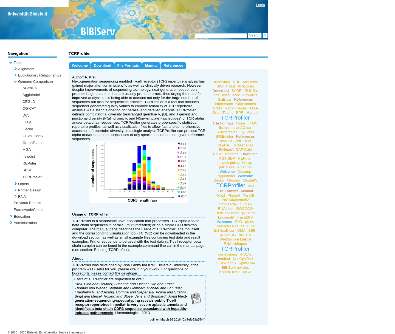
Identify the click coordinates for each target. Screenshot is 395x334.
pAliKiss (248, 213)
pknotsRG (228, 235)
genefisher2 (227, 254)
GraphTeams (32, 143)
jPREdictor (224, 136)
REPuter (29, 163)
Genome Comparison (35, 82)
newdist (28, 156)
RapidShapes (236, 108)
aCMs (217, 108)
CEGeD (28, 102)
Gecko (27, 129)
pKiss (249, 222)
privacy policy (228, 163)
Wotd (220, 195)
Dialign (247, 163)
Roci (247, 141)
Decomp (244, 171)
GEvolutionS (32, 136)
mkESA (245, 235)
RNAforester (227, 132)
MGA (26, 150)
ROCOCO (244, 208)
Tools (18, 63)
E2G (238, 222)
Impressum (224, 104)
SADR (237, 91)
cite (133, 269)
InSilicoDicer (224, 230)
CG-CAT (29, 108)
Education (22, 216)
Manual (151, 65)
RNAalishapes (235, 244)
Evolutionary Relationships (39, 75)
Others (23, 184)
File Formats (128, 65)
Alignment (26, 69)
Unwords (250, 95)
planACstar (242, 128)
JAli (238, 141)
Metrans (233, 180)
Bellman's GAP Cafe (235, 150)
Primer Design (29, 190)
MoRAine (250, 82)
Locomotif (226, 217)
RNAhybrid (221, 82)
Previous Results (27, 203)
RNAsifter (225, 208)
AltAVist (246, 254)
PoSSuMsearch (226, 154)
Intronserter (227, 204)
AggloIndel (31, 95)
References (173, 65)
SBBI (26, 170)
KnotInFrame (229, 272)
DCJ (26, 115)
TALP (253, 108)
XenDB (248, 195)
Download (102, 65)
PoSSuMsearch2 (235, 200)
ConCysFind (243, 259)
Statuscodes (246, 104)
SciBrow (224, 99)
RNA (22, 196)
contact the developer (119, 273)
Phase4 (234, 195)
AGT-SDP (227, 158)
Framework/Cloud (28, 210)
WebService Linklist (235, 239)
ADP (236, 82)
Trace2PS (245, 217)
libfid (226, 95)
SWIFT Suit (225, 86)
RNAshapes (243, 145)
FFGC (27, 122)
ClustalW (250, 180)
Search (255, 35)
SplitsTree (247, 263)
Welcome (80, 65)
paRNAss (227, 167)
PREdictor (246, 86)
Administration (25, 223)
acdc (236, 95)
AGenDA (29, 88)
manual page (108, 229)
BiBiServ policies (235, 267)
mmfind (224, 259)
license (225, 128)
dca (216, 95)
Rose (240, 123)
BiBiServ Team (227, 213)
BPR (240, 113)
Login (260, 5)
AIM (251, 186)
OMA (241, 230)
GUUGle (251, 91)
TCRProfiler (32, 177)
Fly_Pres (246, 132)
